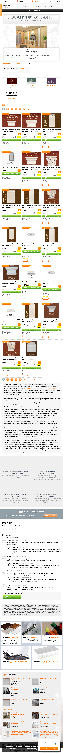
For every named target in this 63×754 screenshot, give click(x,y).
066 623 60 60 (39, 7)
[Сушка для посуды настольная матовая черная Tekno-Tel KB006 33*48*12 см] (16, 653)
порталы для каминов (50, 388)
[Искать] (21, 6)
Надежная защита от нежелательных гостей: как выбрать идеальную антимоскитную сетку (50, 714)
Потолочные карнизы (46, 701)
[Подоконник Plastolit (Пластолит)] (11, 629)
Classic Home (11, 86)
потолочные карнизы (31, 388)
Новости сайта (7, 709)
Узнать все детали (50, 515)
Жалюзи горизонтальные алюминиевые (17, 688)
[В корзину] (19, 134)
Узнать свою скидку (12, 140)
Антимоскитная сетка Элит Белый (49, 678)
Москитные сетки (15, 681)
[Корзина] (53, 1)
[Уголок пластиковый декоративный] (52, 629)
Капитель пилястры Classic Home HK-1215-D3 (31, 168)
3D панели (42, 689)
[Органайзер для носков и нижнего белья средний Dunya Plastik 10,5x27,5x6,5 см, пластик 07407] (47, 653)
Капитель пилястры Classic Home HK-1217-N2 (51, 321)
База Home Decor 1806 (29, 282)
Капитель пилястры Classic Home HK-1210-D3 (11, 130)
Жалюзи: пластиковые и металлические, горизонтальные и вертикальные (20, 692)
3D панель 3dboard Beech (47, 688)
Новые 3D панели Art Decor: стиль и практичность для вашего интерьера (21, 723)
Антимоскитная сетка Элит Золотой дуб (20, 679)
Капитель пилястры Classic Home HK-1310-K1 (11, 359)
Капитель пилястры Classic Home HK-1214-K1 (51, 168)
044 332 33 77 (29, 5)
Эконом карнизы (31, 637)
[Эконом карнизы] (31, 629)
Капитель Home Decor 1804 (11, 320)
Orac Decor (11, 98)
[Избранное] (47, 1)
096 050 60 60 (39, 5)
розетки (40, 388)
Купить (5, 146)
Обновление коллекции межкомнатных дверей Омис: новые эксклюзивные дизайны (48, 723)
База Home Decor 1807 (9, 168)
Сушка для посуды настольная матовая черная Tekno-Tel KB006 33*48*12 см (14, 662)
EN (59, 1)
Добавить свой (12, 597)
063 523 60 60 (29, 7)
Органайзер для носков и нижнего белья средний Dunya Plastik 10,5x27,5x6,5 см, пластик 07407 (45, 662)
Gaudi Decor (32, 86)
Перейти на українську (49, 748)
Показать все (29, 109)
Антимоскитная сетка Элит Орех (19, 699)
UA (57, 1)
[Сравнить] (50, 1)
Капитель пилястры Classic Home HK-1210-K (51, 206)
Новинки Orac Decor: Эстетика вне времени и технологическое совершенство (20, 714)
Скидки (35, 1)
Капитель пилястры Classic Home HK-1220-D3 (11, 282)
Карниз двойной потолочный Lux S (50, 699)
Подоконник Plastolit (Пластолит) (10, 638)
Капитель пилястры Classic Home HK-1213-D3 (31, 130)
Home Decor (51, 86)
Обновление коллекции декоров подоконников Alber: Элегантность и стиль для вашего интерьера (21, 732)
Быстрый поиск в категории (14, 68)
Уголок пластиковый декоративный (51, 638)
